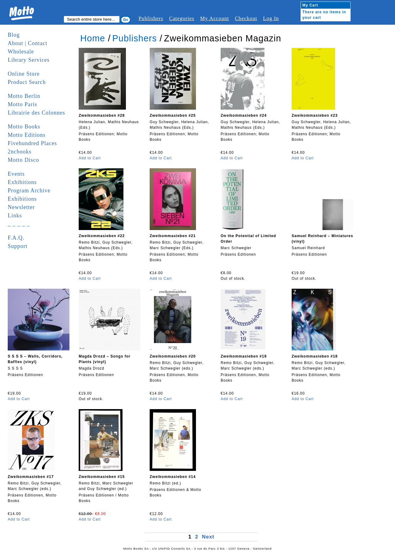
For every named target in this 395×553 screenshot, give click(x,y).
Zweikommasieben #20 (173, 356)
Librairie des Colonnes (36, 113)
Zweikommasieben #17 (31, 477)
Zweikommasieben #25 (173, 115)
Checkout (246, 18)
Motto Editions (27, 135)
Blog (14, 35)
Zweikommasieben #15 (102, 477)
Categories (181, 18)
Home (92, 38)
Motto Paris (22, 104)
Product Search (27, 82)
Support (17, 246)
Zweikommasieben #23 (315, 115)
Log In (271, 18)
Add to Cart (90, 158)
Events (16, 174)
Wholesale (21, 51)
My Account (214, 18)
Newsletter (21, 207)
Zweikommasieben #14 (173, 477)
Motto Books (24, 127)
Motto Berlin (24, 96)
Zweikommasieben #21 (173, 236)
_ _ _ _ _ (19, 224)
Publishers (151, 18)
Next (208, 537)
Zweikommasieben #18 (315, 356)
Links (15, 215)
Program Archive (29, 190)
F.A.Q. (16, 238)
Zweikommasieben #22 (102, 236)
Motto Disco (23, 160)
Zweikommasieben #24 (244, 115)
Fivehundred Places (32, 143)
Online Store (24, 74)
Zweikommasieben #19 (244, 356)
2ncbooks (19, 152)
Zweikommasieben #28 (102, 115)
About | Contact (28, 43)
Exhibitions (22, 182)
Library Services (28, 60)
